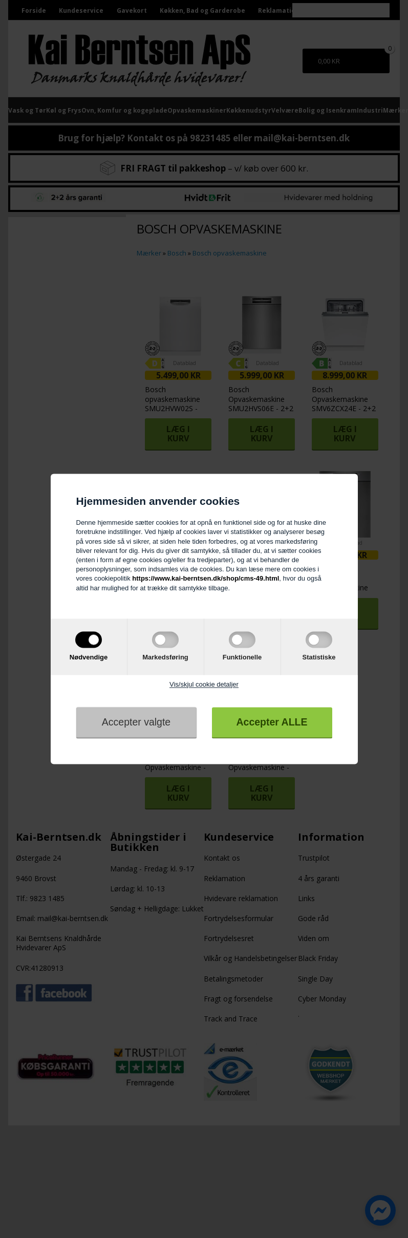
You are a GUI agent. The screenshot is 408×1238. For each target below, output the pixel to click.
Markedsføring (165, 657)
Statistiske (318, 657)
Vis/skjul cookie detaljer (204, 684)
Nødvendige (89, 657)
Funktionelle (242, 657)
